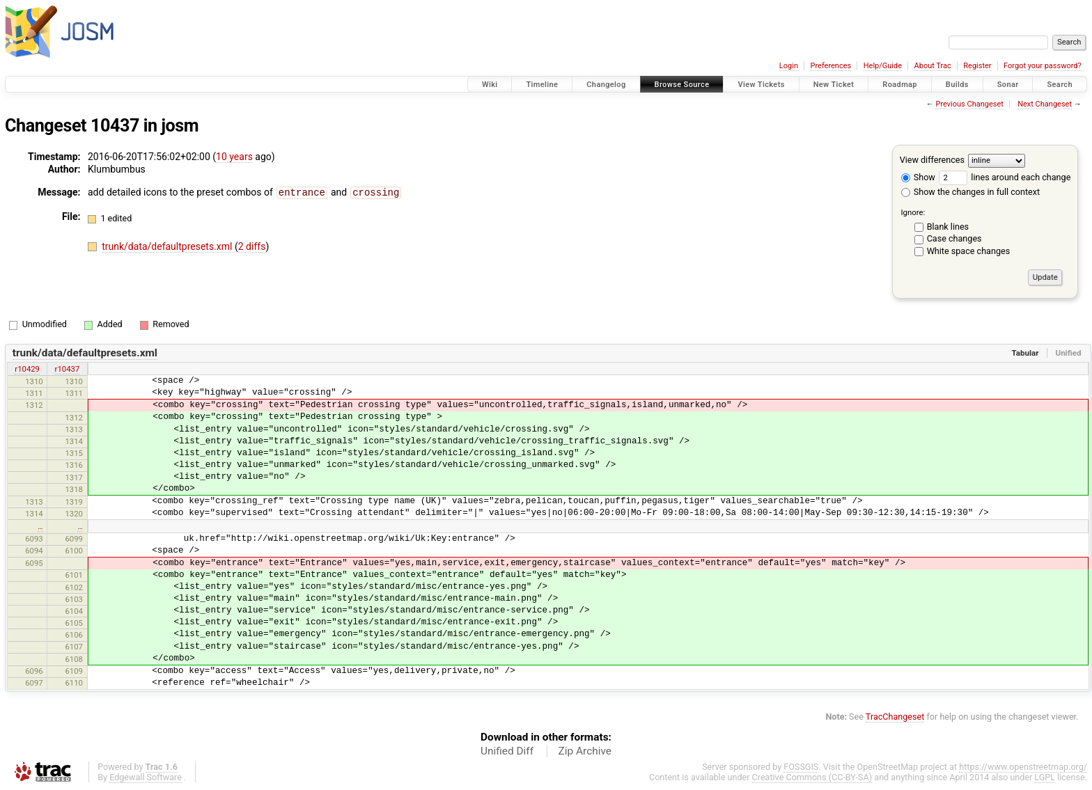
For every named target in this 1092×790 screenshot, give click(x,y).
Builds (957, 84)
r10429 (27, 369)
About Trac (932, 65)
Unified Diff (507, 751)
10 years (234, 156)
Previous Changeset (969, 104)
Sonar (1008, 84)
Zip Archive (585, 751)
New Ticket (834, 84)
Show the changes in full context (970, 192)
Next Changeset (1044, 104)
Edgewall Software (145, 777)
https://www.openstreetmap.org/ (1023, 766)
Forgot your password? (1043, 65)
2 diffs (252, 245)
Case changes (954, 238)
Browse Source (682, 84)
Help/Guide (883, 65)
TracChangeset (895, 716)
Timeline (542, 84)
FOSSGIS (800, 766)
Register (977, 65)
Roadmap (899, 84)
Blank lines (948, 226)
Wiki (490, 84)
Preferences (830, 65)
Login (788, 65)
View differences (932, 160)
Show (918, 177)
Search (1059, 84)
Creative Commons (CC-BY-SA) (812, 777)
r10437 (67, 369)
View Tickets (761, 84)
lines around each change (1004, 177)
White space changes (969, 251)
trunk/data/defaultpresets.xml (168, 245)
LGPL (1044, 777)
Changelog (605, 84)
